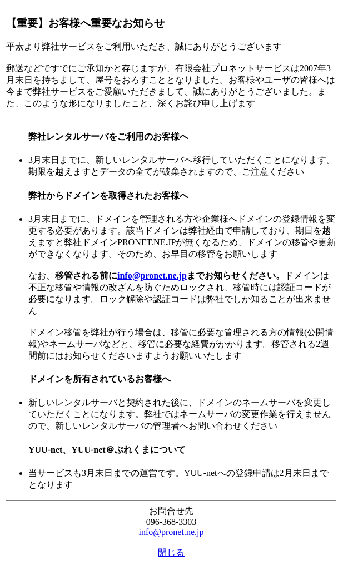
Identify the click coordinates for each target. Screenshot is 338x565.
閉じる (171, 552)
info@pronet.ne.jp (152, 275)
